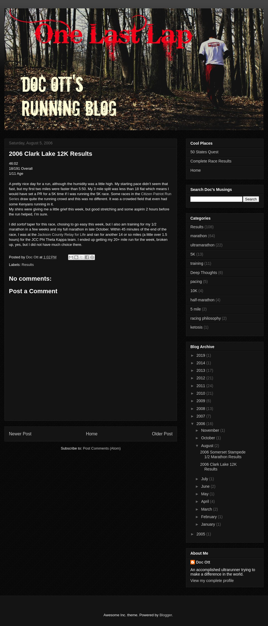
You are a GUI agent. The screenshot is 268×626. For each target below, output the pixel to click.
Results (28, 265)
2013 (201, 370)
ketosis (196, 327)
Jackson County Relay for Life (62, 234)
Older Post (162, 433)
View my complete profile (212, 580)
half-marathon (202, 300)
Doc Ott (203, 562)
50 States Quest (204, 152)
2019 (201, 355)
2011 (201, 386)
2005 (201, 534)
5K (192, 254)
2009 (201, 401)
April (205, 501)
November (210, 430)
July (205, 479)
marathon (198, 236)
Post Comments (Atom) (102, 448)
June (205, 486)
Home (92, 433)
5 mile (195, 309)
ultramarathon (202, 245)
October (208, 438)
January (208, 524)
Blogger (165, 615)
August (207, 445)
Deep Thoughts (203, 272)
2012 (201, 378)
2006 (201, 423)
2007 (201, 416)
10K (193, 290)
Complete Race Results (210, 161)
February (209, 517)
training (196, 263)
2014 (201, 363)
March (207, 509)
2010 (201, 393)
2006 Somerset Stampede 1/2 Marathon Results (223, 454)
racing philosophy (205, 318)
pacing (196, 281)
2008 (201, 408)
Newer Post (20, 433)
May (205, 494)
